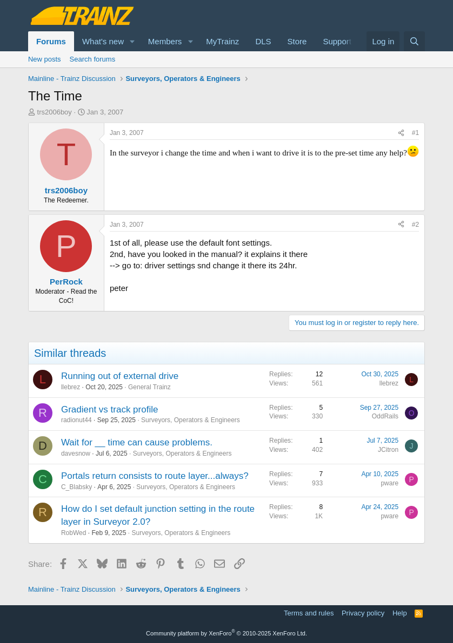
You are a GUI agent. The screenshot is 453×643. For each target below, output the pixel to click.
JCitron (388, 450)
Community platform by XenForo (226, 633)
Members (165, 41)
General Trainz (149, 387)
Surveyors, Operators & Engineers (190, 420)
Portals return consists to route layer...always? (155, 476)
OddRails (385, 416)
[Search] (414, 41)
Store (297, 41)
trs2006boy (54, 112)
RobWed (73, 533)
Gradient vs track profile (109, 409)
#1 (415, 133)
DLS (263, 41)
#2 (415, 224)
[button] (132, 41)
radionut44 (76, 420)
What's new (103, 41)
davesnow (75, 453)
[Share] (401, 133)
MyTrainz (222, 41)
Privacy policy (363, 613)
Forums (51, 41)
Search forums (93, 59)
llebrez (70, 387)
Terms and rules (309, 613)
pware (389, 483)
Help (399, 613)
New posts (44, 59)
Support (337, 41)
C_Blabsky (76, 487)
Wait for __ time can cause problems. (136, 442)
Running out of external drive (119, 376)
